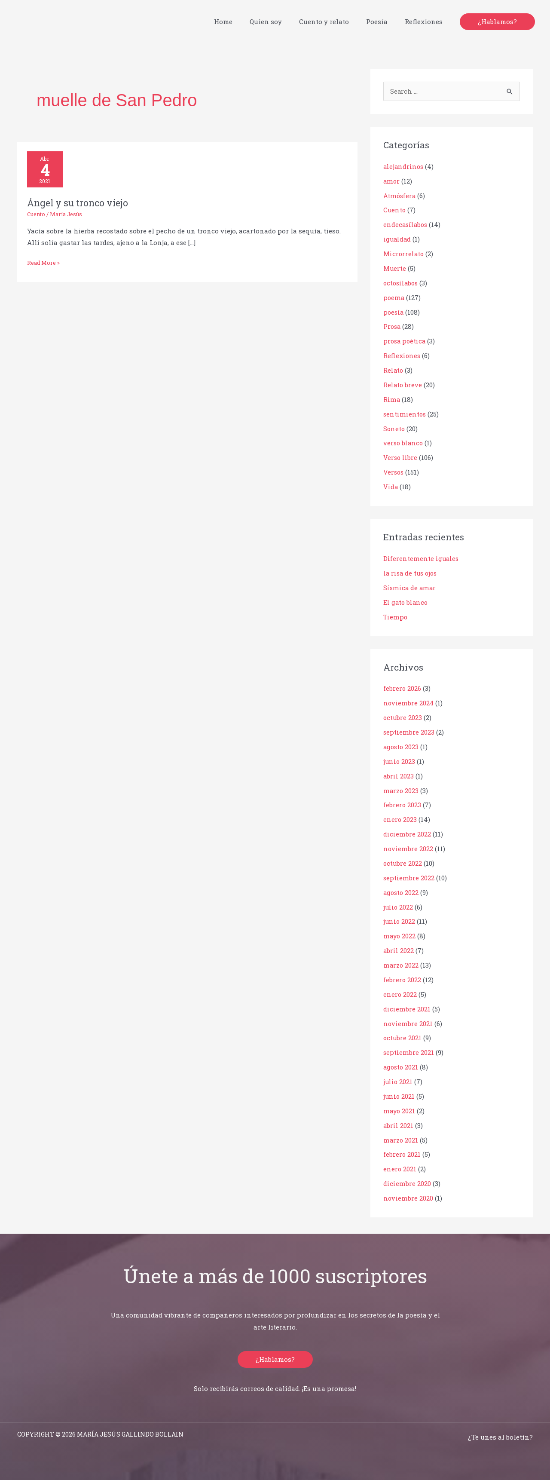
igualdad (397, 239)
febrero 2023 (402, 803)
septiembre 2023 (408, 730)
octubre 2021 (402, 1035)
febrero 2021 (402, 1151)
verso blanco (404, 442)
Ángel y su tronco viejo (79, 204)
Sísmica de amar (410, 586)
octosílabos (401, 283)
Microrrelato (404, 253)
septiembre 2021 (408, 1050)
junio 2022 (399, 919)
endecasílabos (406, 225)
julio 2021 (398, 1079)
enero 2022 (400, 992)
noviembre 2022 (408, 847)
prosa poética (405, 341)
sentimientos (405, 413)
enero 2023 (400, 818)
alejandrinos (404, 166)
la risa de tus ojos (411, 572)
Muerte (394, 268)
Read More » (44, 263)
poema (394, 297)
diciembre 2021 (406, 1006)
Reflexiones (402, 355)
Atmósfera (399, 195)
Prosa (392, 326)
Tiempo (395, 615)
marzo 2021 (401, 1137)
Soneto (394, 427)
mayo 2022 (399, 934)
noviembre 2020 (408, 1195)
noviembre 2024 (408, 702)
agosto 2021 (401, 1064)
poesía (394, 311)
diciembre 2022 (407, 832)
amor (391, 181)
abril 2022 (398, 948)
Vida (390, 485)
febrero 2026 (402, 687)
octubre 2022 (403, 861)
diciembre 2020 (407, 1180)
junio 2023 (399, 760)
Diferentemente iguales (421, 557)
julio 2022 (398, 905)
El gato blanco (406, 601)
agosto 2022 (401, 890)
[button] (497, 21)
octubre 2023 (403, 716)
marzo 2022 (401, 963)
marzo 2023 (401, 788)
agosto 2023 (401, 745)
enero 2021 (400, 1166)
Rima (391, 399)
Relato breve (403, 384)
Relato (393, 369)
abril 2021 (398, 1122)
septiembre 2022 (408, 876)
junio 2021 (399, 1093)
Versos (394, 471)
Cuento (36, 215)
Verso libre (400, 457)
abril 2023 (398, 774)
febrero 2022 (402, 977)
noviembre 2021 (408, 1021)
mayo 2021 (399, 1108)
